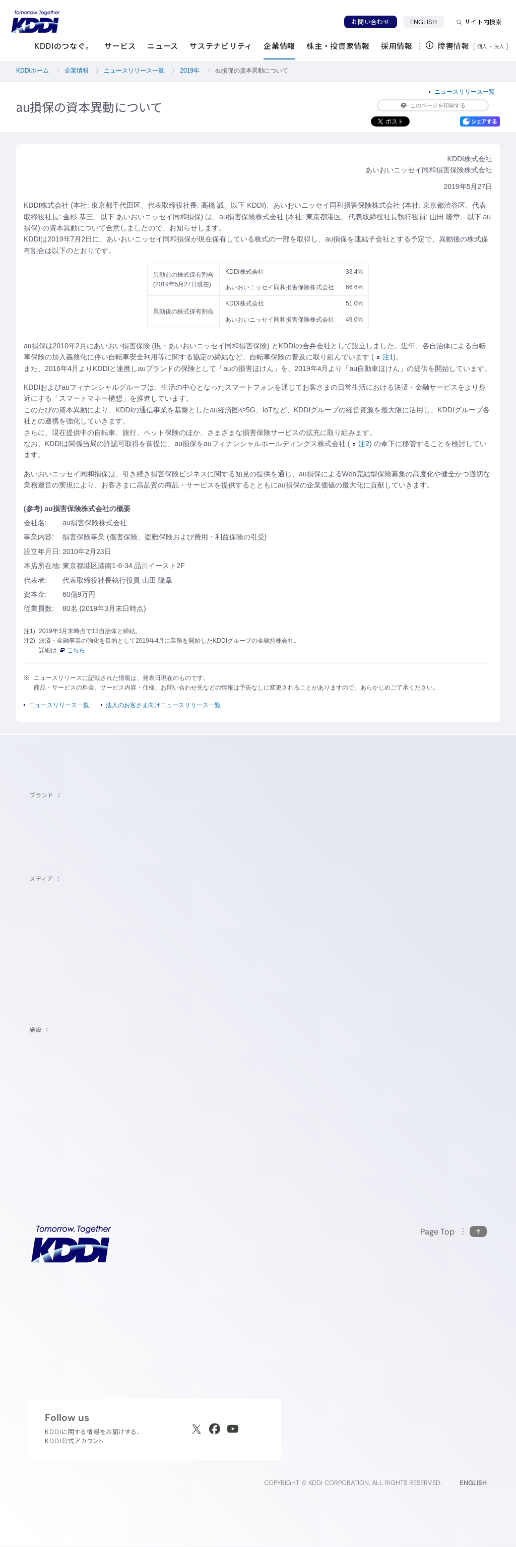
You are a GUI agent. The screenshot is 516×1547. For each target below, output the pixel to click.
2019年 (190, 70)
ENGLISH (423, 22)
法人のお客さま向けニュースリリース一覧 (163, 705)
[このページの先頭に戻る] (453, 1231)
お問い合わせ (370, 22)
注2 (361, 444)
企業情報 (76, 70)
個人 (482, 46)
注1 (385, 357)
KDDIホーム (32, 70)
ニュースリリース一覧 (134, 70)
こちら (72, 650)
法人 (500, 46)
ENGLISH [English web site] (473, 1482)
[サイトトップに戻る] (35, 21)
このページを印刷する (433, 105)
